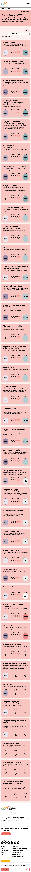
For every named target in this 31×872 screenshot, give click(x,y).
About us (3, 846)
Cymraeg (26, 11)
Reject (26, 869)
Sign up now (5, 834)
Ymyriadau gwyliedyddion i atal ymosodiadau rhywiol (14, 347)
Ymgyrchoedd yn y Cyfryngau (14, 762)
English (21, 11)
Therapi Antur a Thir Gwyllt (12, 471)
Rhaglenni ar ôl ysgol (10, 490)
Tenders (3, 852)
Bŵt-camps (7, 625)
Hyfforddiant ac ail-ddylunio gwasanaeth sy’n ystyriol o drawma (13, 783)
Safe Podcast (4, 850)
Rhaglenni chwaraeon (11, 186)
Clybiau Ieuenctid (9, 409)
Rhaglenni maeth (9, 42)
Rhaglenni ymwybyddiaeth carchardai (13, 605)
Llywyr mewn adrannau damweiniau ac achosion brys (14, 123)
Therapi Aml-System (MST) (13, 286)
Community (5, 861)
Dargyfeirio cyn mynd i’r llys (13, 208)
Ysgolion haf (7, 684)
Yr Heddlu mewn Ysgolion (12, 644)
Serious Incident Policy (17, 856)
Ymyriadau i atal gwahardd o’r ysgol (14, 511)
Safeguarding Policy (17, 854)
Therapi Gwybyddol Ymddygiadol (15, 166)
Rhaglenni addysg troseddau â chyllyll (14, 722)
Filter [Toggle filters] (27, 30)
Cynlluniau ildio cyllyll (11, 743)
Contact (3, 854)
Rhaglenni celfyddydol (11, 702)
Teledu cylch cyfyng (10, 569)
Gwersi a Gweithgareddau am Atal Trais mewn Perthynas (15, 267)
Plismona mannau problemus (14, 326)
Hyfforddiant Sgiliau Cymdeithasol (10, 146)
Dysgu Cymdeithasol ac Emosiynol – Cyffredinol (11, 227)
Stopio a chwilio (8, 367)
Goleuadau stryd (9, 587)
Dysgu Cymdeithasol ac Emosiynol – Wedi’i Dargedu (13, 102)
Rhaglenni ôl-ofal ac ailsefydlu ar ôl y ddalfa (15, 306)
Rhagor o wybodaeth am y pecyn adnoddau (12, 21)
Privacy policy (15, 846)
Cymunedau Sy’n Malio (11, 450)
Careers (3, 848)
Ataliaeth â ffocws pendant (13, 80)
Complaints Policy (16, 852)
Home (2, 8)
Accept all (5, 869)
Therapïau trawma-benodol (13, 61)
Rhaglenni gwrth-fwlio (11, 550)
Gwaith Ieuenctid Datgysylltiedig (15, 664)
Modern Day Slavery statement (19, 848)
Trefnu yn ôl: (4, 33)
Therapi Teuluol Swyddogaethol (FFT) (14, 430)
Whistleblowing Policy (17, 850)
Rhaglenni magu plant (11, 531)
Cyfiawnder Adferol (10, 387)
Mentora (6, 248)
